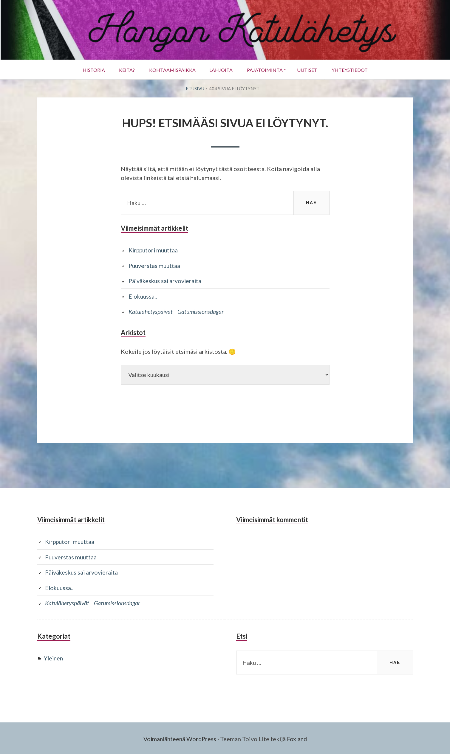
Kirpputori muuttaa (154, 250)
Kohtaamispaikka (171, 69)
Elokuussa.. (143, 295)
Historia (90, 69)
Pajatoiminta (266, 69)
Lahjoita (221, 69)
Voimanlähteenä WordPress (179, 737)
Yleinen (54, 657)
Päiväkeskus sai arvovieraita (166, 280)
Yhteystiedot (353, 69)
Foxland (298, 737)
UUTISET (309, 69)
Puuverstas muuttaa (155, 265)
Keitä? (124, 69)
